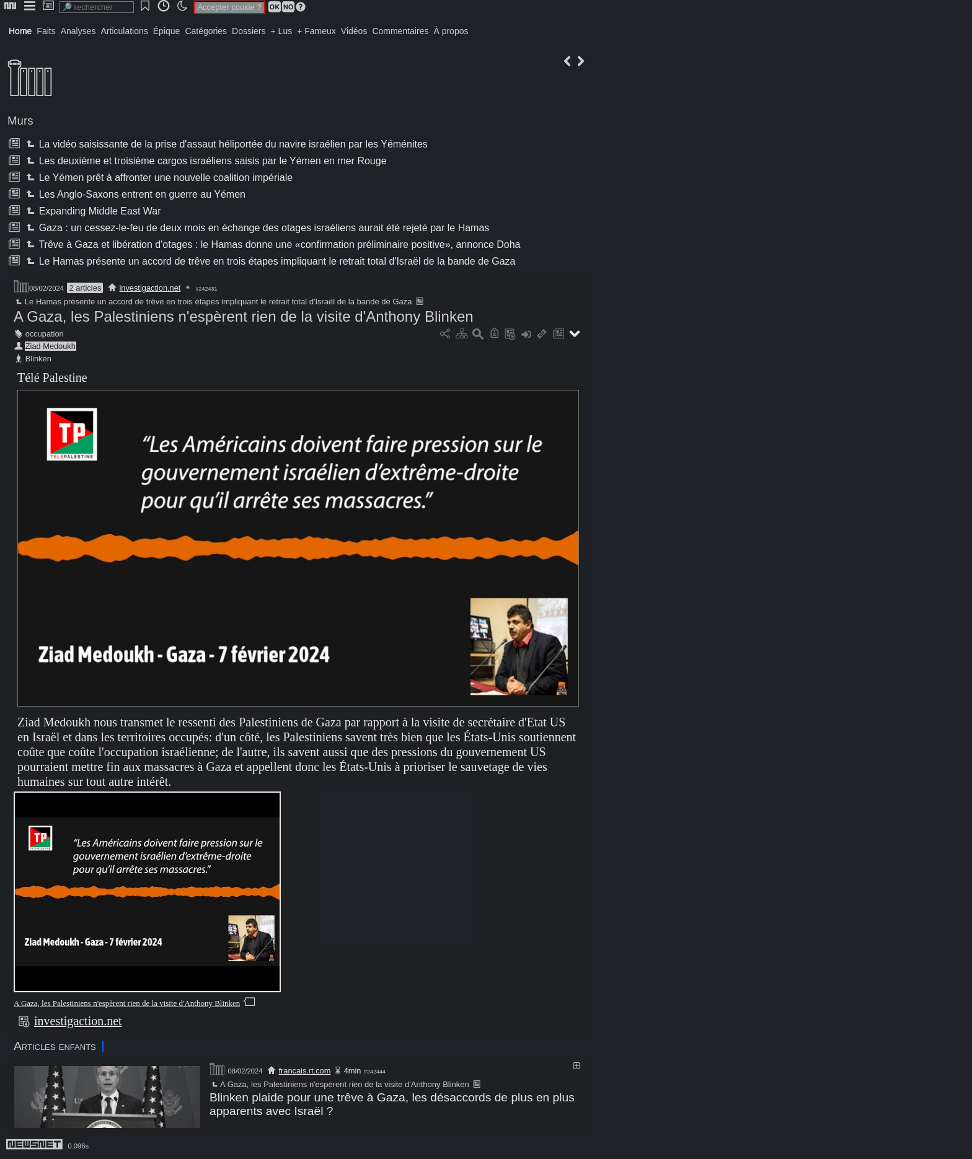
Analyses (78, 31)
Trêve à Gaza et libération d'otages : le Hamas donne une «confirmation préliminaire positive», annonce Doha (272, 244)
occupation (44, 333)
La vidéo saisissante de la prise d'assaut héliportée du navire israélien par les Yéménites (225, 144)
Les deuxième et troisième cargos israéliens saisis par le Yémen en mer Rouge (205, 161)
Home (20, 31)
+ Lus (282, 31)
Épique (166, 31)
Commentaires (400, 31)
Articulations (124, 31)
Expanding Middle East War (92, 211)
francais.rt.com (304, 1070)
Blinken (38, 358)
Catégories (206, 31)
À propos (450, 31)
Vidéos (354, 31)
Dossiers (248, 31)
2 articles (85, 288)
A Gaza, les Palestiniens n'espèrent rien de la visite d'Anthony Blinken (244, 316)
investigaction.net (150, 288)
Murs (20, 120)
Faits (46, 31)
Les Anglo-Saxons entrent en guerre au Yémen (134, 194)
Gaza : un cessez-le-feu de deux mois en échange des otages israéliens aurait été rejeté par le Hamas (256, 228)
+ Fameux (316, 31)
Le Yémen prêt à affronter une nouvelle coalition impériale (158, 177)
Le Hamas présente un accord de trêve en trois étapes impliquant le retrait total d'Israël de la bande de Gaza (269, 261)
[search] (97, 7)
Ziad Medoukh (50, 346)
